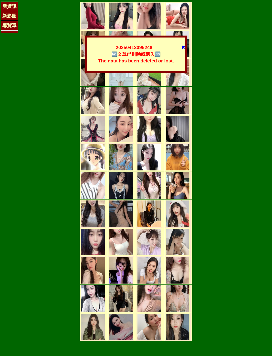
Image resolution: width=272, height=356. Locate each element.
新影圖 (9, 15)
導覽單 (9, 25)
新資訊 (9, 6)
